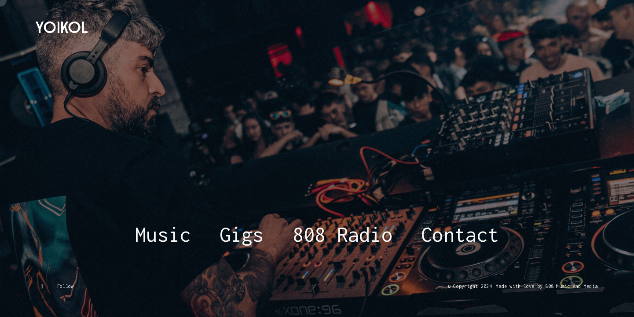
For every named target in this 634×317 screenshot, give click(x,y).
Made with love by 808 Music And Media (546, 286)
